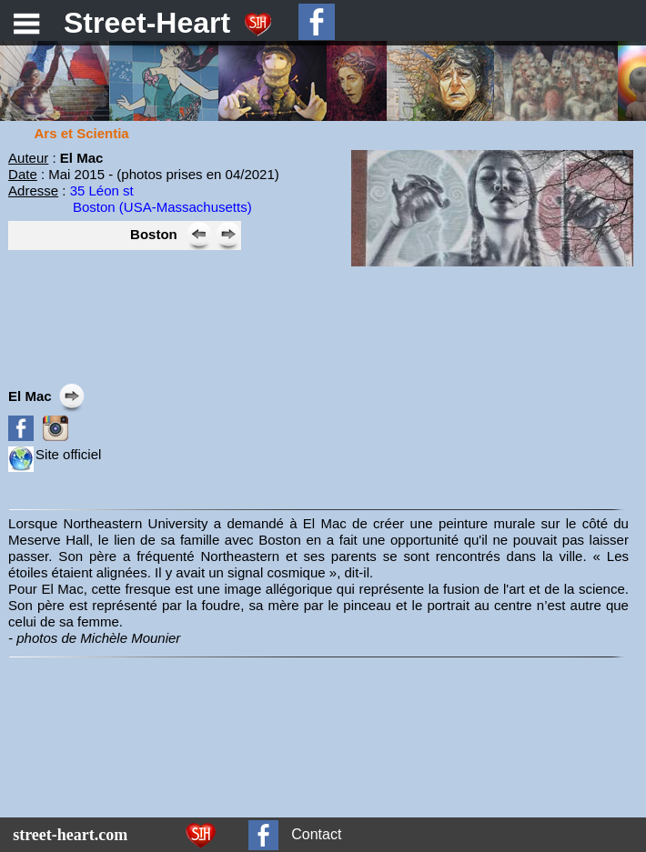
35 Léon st (102, 190)
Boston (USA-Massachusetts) (162, 207)
